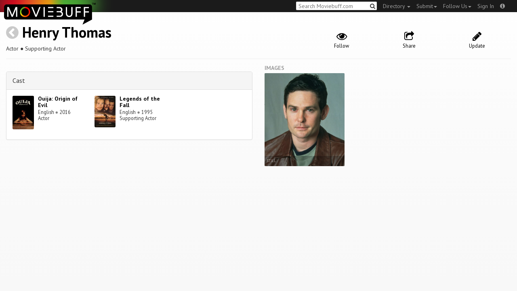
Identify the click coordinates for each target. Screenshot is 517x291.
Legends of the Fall (140, 102)
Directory (396, 6)
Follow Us (457, 6)
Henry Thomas (66, 32)
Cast (19, 80)
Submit (426, 6)
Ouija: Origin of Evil (58, 102)
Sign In (485, 6)
